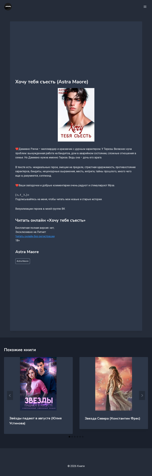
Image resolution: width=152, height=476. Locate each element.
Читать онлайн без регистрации (35, 236)
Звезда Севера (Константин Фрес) (112, 418)
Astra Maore (22, 261)
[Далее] (142, 395)
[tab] (69, 437)
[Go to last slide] (10, 395)
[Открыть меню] (145, 6)
